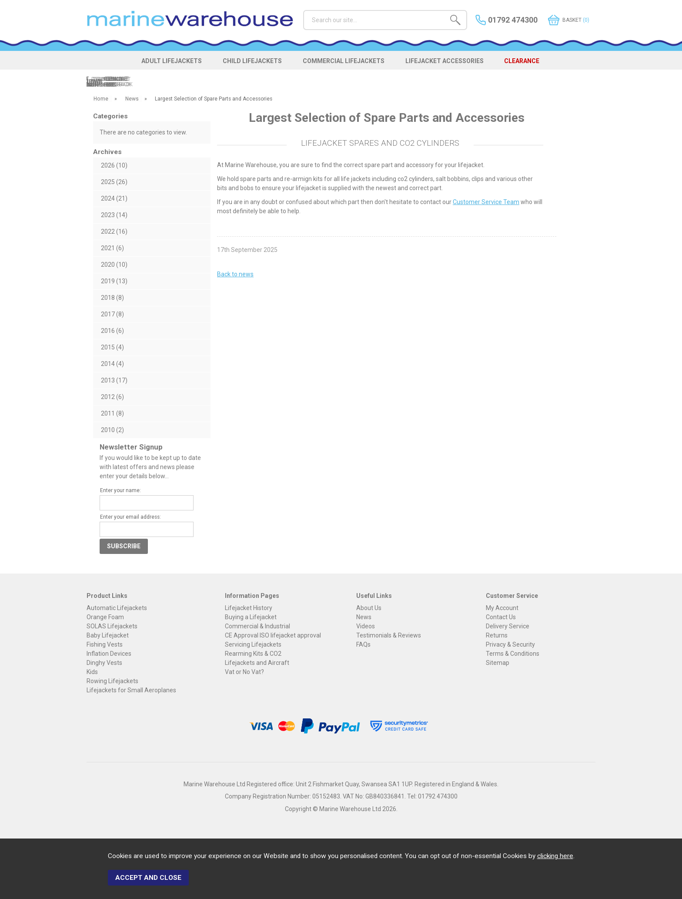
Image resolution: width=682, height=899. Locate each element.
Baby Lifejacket (108, 635)
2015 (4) (112, 347)
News (363, 617)
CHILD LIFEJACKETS (250, 61)
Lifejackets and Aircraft (257, 662)
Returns (497, 635)
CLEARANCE (527, 61)
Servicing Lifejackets (253, 644)
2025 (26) (114, 181)
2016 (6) (112, 330)
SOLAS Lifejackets (112, 626)
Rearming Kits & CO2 (253, 653)
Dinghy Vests (104, 662)
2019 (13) (114, 281)
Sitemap (497, 662)
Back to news (235, 274)
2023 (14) (114, 214)
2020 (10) (114, 264)
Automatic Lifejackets (117, 607)
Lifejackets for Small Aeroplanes (131, 690)
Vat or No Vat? (244, 671)
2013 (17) (114, 380)
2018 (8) (112, 297)
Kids (92, 671)
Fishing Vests (105, 644)
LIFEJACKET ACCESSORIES (447, 61)
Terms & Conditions (512, 653)
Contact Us (501, 617)
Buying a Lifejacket (251, 617)
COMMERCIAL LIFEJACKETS (344, 61)
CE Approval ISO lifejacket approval (273, 635)
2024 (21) (114, 198)
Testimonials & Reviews (388, 635)
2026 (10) (114, 165)
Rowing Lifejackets (112, 681)
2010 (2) (112, 429)
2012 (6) (112, 396)
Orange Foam (105, 617)
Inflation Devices (109, 653)
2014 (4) (112, 363)
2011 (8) (112, 413)
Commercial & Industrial (257, 626)
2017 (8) (112, 314)
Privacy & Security (510, 644)
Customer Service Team (486, 201)
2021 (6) (112, 248)
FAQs (363, 644)
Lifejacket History (248, 607)
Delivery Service (507, 626)
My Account (502, 607)
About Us (368, 607)
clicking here (555, 857)
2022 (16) (114, 231)
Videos (365, 626)
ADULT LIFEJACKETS (167, 61)
